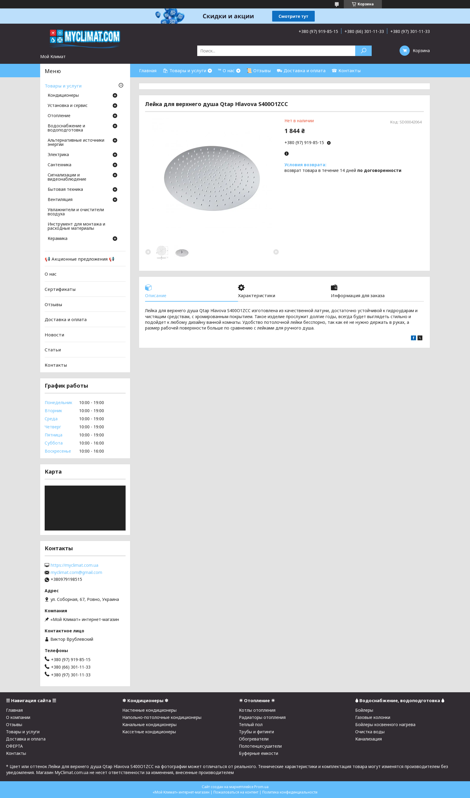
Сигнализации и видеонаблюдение (67, 177)
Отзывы (53, 304)
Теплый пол (251, 724)
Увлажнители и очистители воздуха (76, 212)
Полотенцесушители (260, 746)
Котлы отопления (257, 710)
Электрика (58, 154)
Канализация (368, 739)
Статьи (53, 350)
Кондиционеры (63, 95)
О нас (51, 274)
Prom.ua (261, 786)
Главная (147, 70)
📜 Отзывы (258, 70)
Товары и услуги (63, 86)
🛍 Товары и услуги (184, 70)
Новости (54, 335)
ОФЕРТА (14, 746)
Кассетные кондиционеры (149, 731)
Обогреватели (254, 739)
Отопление (59, 116)
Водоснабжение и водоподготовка (66, 128)
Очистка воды (370, 731)
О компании (18, 717)
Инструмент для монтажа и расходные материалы (76, 226)
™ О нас (226, 70)
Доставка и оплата (66, 319)
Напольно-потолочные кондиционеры (161, 717)
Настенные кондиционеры (149, 710)
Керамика (57, 238)
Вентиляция (60, 199)
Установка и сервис (68, 105)
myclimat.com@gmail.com (76, 572)
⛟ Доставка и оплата (301, 70)
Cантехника (59, 165)
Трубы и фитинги (256, 731)
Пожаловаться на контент (235, 792)
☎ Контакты (346, 70)
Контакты (56, 365)
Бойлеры (364, 710)
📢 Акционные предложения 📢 (80, 259)
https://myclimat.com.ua (74, 565)
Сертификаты (60, 289)
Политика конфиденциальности (289, 792)
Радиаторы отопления (262, 717)
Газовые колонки (372, 717)
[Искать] (363, 51)
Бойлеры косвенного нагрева (385, 724)
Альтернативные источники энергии (76, 142)
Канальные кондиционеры (149, 724)
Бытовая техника (65, 189)
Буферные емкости (258, 753)
